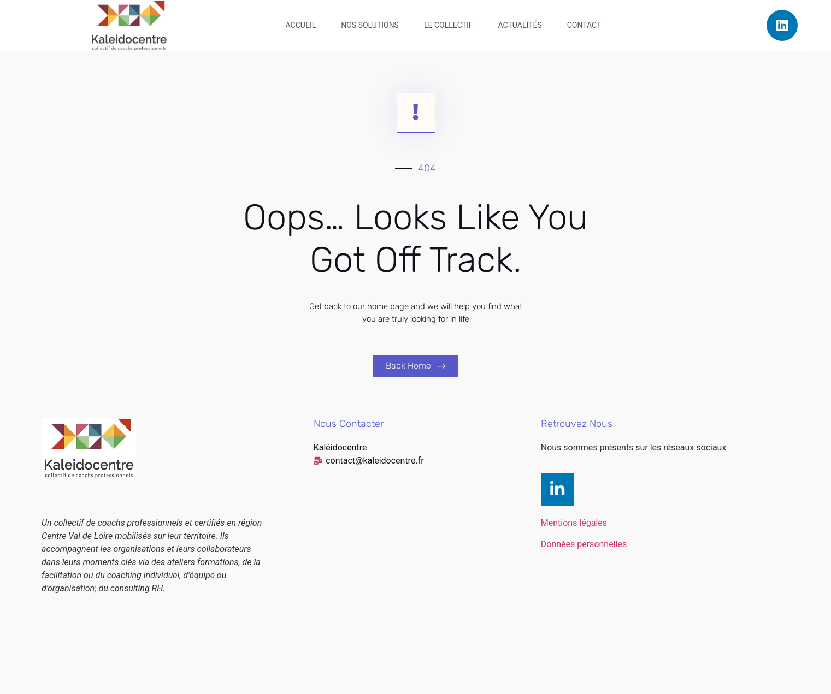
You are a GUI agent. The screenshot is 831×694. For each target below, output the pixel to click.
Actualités (520, 25)
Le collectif (448, 25)
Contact (584, 25)
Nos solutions (370, 25)
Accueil (301, 25)
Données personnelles (584, 544)
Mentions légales (574, 523)
